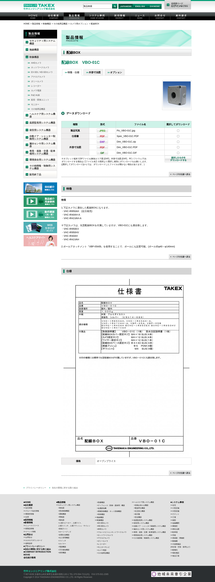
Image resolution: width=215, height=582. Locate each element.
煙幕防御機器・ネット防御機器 (109, 511)
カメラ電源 (36, 90)
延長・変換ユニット (40, 100)
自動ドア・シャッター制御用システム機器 (42, 137)
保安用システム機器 (40, 130)
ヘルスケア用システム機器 (42, 115)
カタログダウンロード (34, 540)
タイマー (62, 544)
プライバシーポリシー (36, 488)
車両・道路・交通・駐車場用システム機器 (42, 152)
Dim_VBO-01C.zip (126, 141)
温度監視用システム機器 (42, 122)
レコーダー (36, 86)
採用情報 (29, 520)
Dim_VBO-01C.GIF (127, 152)
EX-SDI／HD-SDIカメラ (42, 72)
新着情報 (29, 522)
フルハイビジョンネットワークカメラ (112, 532)
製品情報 (36, 24)
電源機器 (62, 547)
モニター (35, 104)
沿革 (27, 517)
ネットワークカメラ (40, 67)
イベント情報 (31, 532)
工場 (174, 517)
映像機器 (47, 24)
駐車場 (175, 532)
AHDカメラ (36, 63)
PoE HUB (35, 95)
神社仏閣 (176, 529)
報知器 (61, 520)
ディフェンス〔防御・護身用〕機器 (111, 505)
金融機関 (176, 523)
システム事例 (178, 502)
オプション (116, 72)
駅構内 (175, 550)
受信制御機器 (64, 511)
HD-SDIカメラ (103, 526)
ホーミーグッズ (65, 532)
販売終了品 (35, 174)
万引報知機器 (64, 550)
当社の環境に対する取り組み (65, 488)
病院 (174, 520)
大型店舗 (176, 511)
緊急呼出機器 (140, 508)
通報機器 (62, 514)
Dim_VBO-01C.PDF (127, 147)
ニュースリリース (32, 525)
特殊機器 (101, 514)
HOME (27, 24)
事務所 (175, 526)
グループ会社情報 (32, 511)
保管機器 (62, 553)
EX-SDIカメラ (103, 523)
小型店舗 (176, 508)
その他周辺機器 (60, 24)
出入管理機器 (64, 538)
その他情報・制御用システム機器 (42, 167)
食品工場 (176, 556)
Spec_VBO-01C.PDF (128, 136)
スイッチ (62, 541)
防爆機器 (101, 502)
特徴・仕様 (73, 72)
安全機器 (138, 517)
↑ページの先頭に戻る (180, 174)
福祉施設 (176, 553)
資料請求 (29, 543)
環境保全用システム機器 (42, 159)
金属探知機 (102, 508)
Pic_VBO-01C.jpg (126, 130)
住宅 (174, 505)
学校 (174, 535)
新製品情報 (30, 529)
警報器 (61, 517)
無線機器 (34, 49)
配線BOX (95, 24)
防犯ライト (63, 529)
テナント (176, 514)
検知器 (61, 508)
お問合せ (29, 534)
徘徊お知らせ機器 (141, 505)
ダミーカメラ (37, 81)
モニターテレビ (104, 547)
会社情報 (29, 508)
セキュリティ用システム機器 (42, 42)
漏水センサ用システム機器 (42, 145)
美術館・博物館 (178, 538)
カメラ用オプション (79, 24)
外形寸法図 (95, 72)
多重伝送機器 (64, 535)
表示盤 (137, 514)
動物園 (175, 541)
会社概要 (29, 505)
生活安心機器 (140, 511)
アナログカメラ (38, 77)
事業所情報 (30, 514)
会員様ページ (177, 5)
